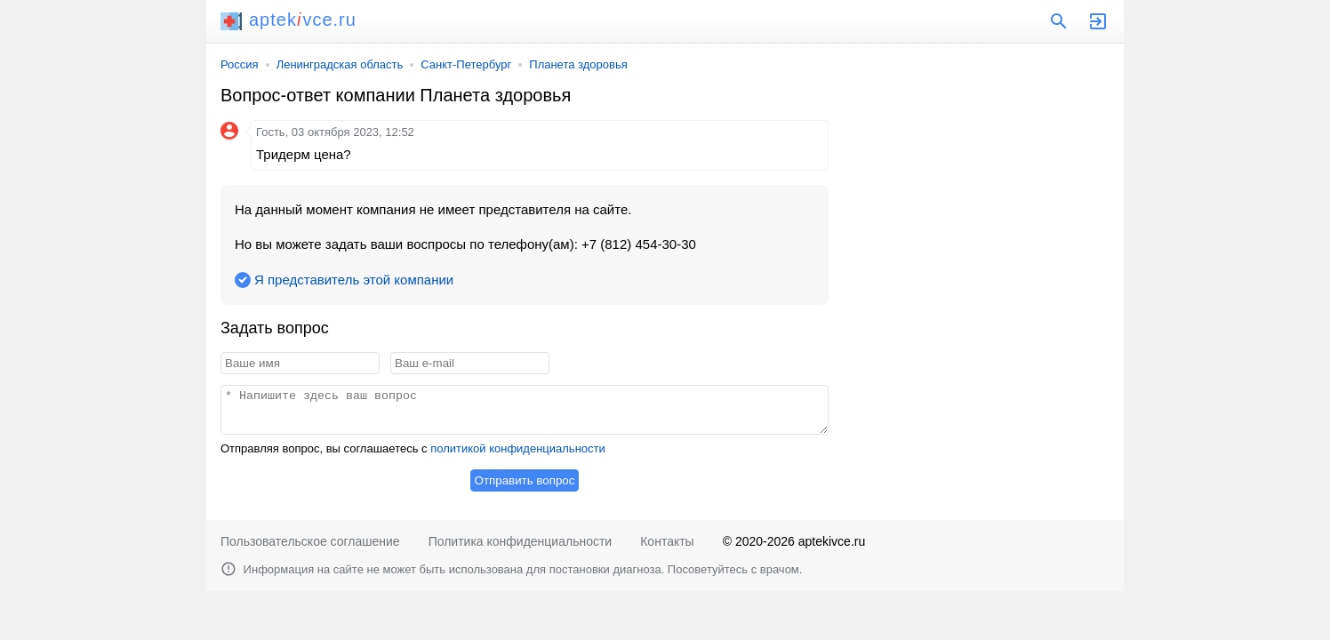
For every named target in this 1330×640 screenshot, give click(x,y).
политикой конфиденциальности (517, 448)
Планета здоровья (578, 64)
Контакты (666, 541)
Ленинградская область (340, 64)
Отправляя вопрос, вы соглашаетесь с (412, 448)
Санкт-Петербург (466, 64)
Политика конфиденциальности (521, 541)
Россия (239, 64)
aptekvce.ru (288, 19)
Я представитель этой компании (353, 279)
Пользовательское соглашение (310, 541)
